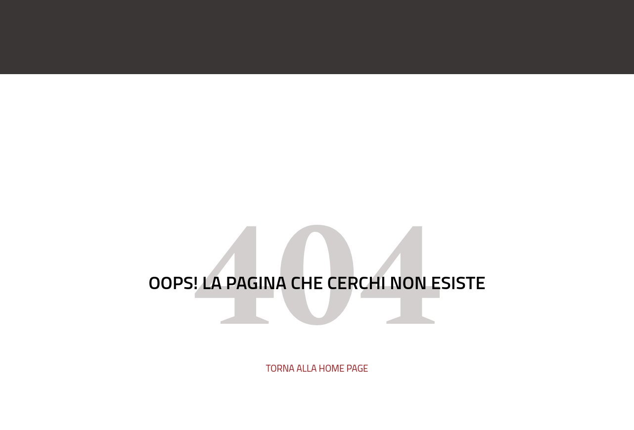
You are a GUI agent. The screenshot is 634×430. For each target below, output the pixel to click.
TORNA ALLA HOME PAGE (317, 368)
